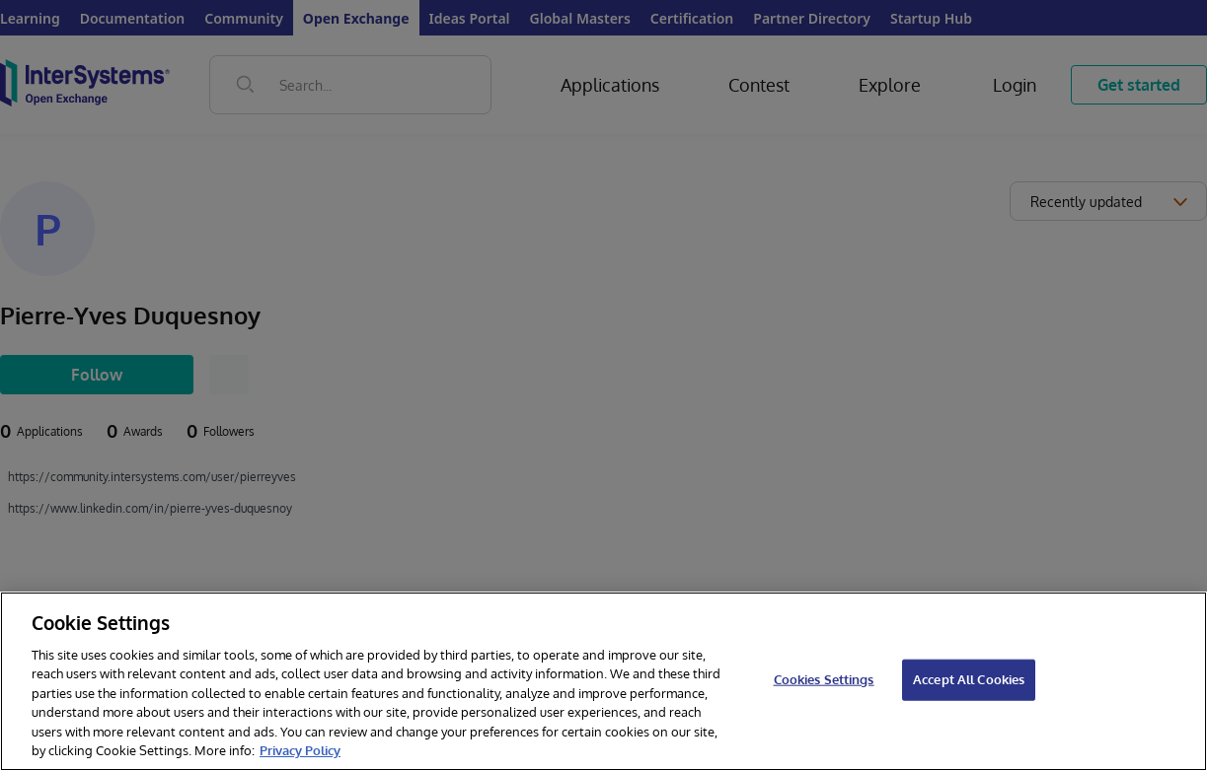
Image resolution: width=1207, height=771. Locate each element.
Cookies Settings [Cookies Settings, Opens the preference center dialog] (824, 679)
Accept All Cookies (968, 679)
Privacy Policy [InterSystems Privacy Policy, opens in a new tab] (300, 750)
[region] (603, 681)
